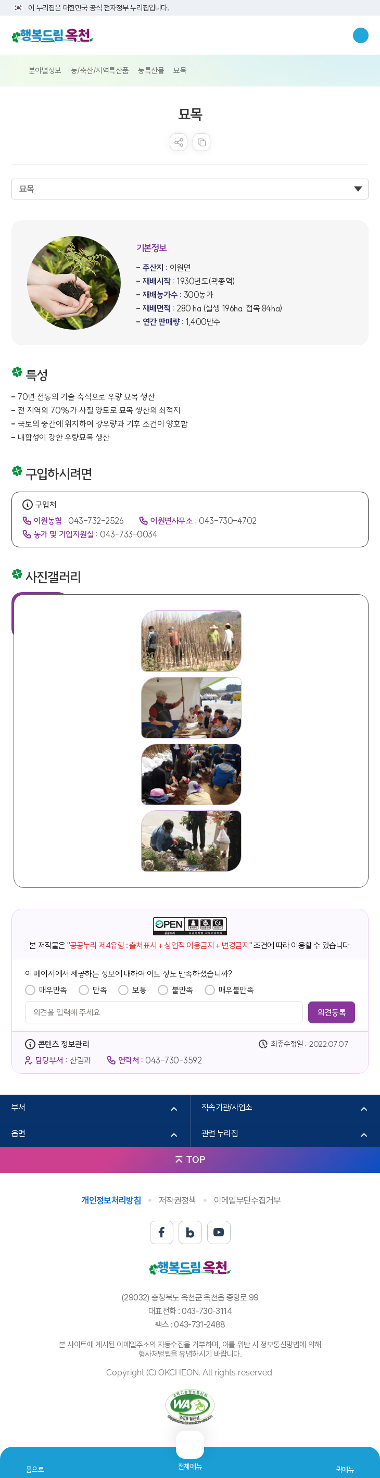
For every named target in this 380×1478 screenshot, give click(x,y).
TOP (195, 1159)
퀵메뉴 (345, 1469)
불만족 (182, 990)
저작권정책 (177, 1200)
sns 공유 (178, 142)
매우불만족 (236, 990)
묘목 (179, 71)
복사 (201, 142)
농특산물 (151, 71)
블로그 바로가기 (190, 1232)
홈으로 (35, 1469)
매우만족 (53, 990)
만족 (100, 990)
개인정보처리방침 (111, 1200)
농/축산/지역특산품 (100, 71)
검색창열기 (361, 35)
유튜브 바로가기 (219, 1232)
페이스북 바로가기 (161, 1232)
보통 (139, 990)
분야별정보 (45, 71)
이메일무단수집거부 (247, 1200)
